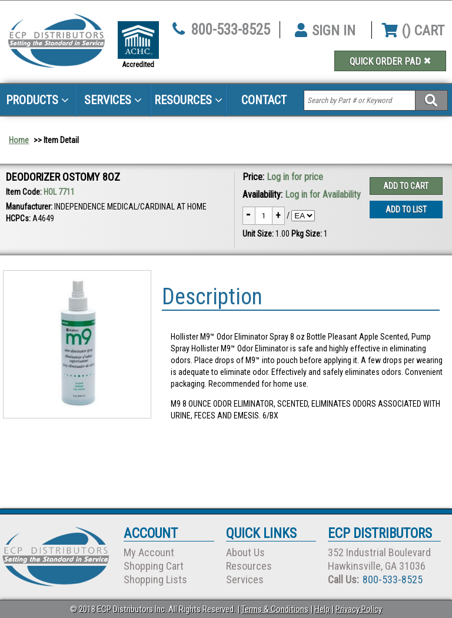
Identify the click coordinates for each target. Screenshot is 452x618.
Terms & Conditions (274, 609)
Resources (188, 100)
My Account (149, 552)
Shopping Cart (154, 566)
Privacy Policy (358, 609)
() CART (413, 30)
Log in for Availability (323, 194)
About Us (245, 552)
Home (19, 140)
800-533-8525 (230, 29)
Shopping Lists (155, 579)
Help (322, 609)
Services (113, 100)
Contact (264, 100)
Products (37, 100)
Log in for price (295, 176)
